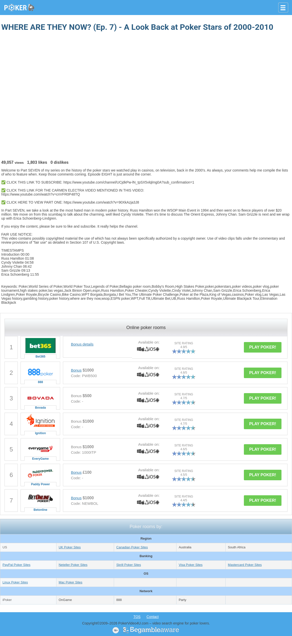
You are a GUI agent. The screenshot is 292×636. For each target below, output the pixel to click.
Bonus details (82, 344)
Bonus (76, 370)
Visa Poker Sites (191, 565)
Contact (153, 617)
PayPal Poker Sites (16, 565)
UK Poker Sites (70, 547)
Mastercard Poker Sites (245, 565)
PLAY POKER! (262, 347)
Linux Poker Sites (15, 582)
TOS (137, 617)
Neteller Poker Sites (73, 565)
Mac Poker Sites (70, 582)
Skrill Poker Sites (128, 565)
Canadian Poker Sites (132, 547)
